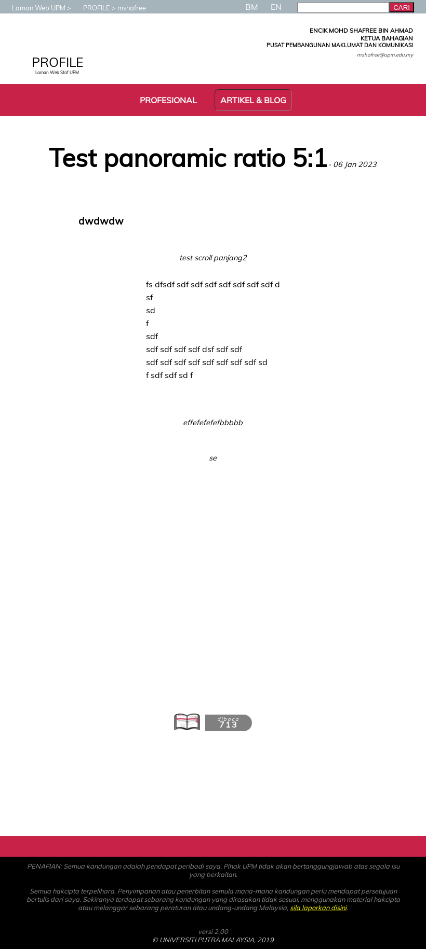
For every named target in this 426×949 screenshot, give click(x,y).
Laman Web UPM (33, 8)
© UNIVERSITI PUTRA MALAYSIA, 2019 (213, 940)
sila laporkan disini (318, 907)
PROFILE (91, 8)
